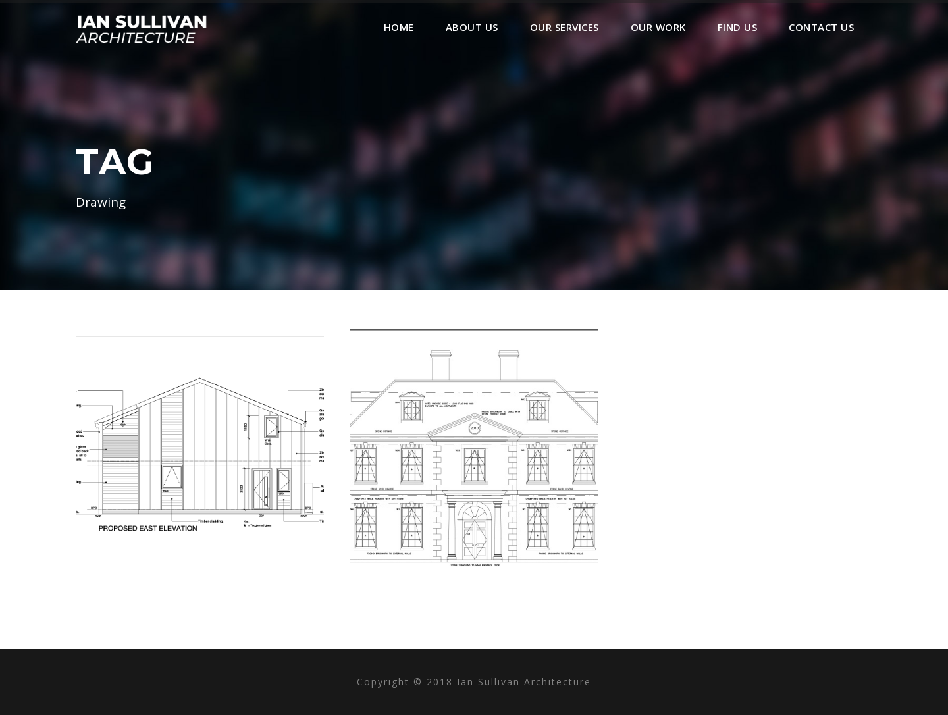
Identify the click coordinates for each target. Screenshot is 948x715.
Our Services (564, 27)
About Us (472, 27)
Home (399, 27)
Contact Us (821, 27)
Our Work (658, 27)
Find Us (738, 27)
